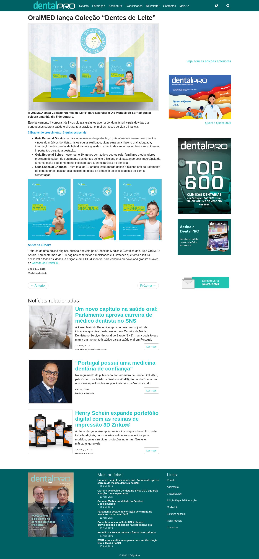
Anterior (38, 285)
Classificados (134, 5)
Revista (84, 5)
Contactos (169, 5)
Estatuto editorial (176, 514)
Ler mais (151, 346)
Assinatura (115, 5)
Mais (184, 5)
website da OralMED (45, 263)
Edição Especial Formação (182, 500)
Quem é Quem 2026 (218, 122)
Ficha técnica (174, 520)
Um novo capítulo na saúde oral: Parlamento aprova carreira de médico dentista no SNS (116, 315)
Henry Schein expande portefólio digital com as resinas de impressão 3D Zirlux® (117, 419)
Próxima (148, 285)
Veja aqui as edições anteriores (209, 61)
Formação (98, 5)
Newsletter (153, 5)
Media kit (172, 507)
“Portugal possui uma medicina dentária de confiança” (115, 366)
